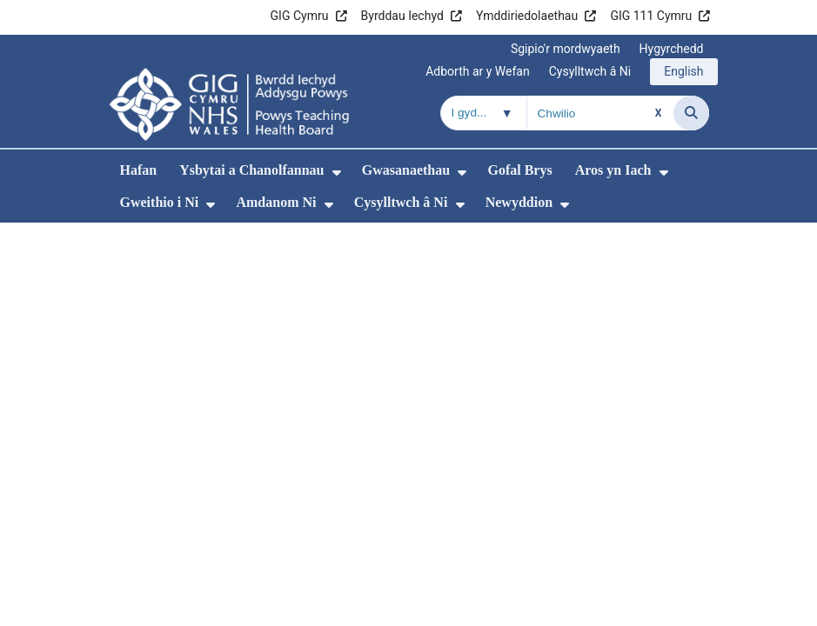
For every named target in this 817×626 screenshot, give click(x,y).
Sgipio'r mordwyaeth (565, 49)
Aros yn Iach (613, 170)
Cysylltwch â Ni (590, 71)
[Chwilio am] (600, 113)
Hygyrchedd (672, 49)
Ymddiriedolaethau (527, 16)
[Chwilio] (691, 113)
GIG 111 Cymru (651, 16)
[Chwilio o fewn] (483, 113)
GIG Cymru (300, 16)
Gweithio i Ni (159, 202)
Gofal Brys (519, 170)
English (683, 71)
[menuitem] (336, 173)
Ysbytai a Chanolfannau (251, 170)
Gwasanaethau (406, 170)
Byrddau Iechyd (402, 16)
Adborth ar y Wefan (477, 71)
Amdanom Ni (276, 202)
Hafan (138, 170)
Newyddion (519, 202)
